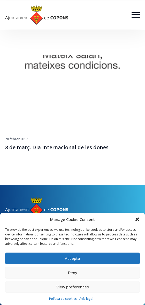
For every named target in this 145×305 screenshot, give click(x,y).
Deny (72, 272)
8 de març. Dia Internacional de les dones (57, 147)
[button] (137, 219)
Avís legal (86, 298)
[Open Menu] (136, 15)
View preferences (72, 286)
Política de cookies (63, 298)
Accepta (72, 258)
